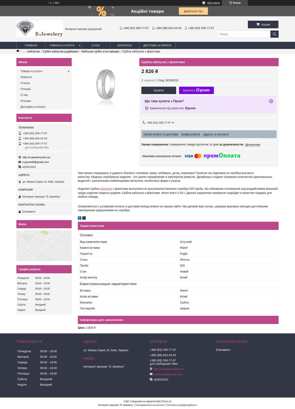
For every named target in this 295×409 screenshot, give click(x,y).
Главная (31, 45)
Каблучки (34, 51)
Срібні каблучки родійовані (60, 51)
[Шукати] (274, 34)
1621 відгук (213, 2)
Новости (26, 77)
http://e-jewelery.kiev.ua (36, 157)
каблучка (106, 188)
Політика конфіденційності (182, 405)
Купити (159, 90)
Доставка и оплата (157, 45)
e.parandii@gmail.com (35, 162)
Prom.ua (166, 401)
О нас (96, 45)
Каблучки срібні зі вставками (100, 51)
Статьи (25, 83)
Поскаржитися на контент (150, 405)
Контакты (124, 45)
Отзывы (25, 89)
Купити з (196, 90)
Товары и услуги (62, 45)
